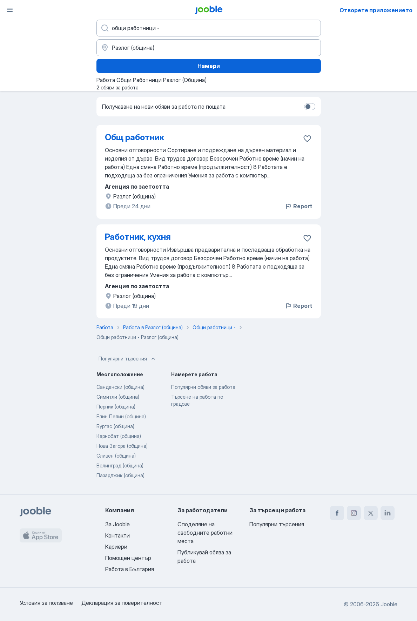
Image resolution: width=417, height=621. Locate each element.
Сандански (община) (120, 387)
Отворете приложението (375, 10)
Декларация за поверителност (121, 602)
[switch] (309, 106)
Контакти (117, 535)
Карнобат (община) (118, 436)
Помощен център (128, 557)
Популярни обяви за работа (203, 387)
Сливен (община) (116, 456)
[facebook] (337, 513)
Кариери (116, 546)
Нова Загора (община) (122, 446)
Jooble (389, 604)
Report (298, 206)
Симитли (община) (117, 397)
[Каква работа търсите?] (208, 28)
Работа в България (129, 569)
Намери (208, 65)
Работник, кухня (138, 237)
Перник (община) (115, 407)
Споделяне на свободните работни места (205, 533)
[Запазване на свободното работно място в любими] (307, 138)
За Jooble (117, 524)
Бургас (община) (115, 426)
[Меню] (10, 10)
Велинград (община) (119, 465)
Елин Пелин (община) (121, 416)
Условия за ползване (46, 602)
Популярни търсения (128, 358)
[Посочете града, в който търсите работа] (208, 47)
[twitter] (371, 513)
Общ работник (134, 137)
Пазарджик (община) (120, 475)
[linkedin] (388, 513)
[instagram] (354, 513)
